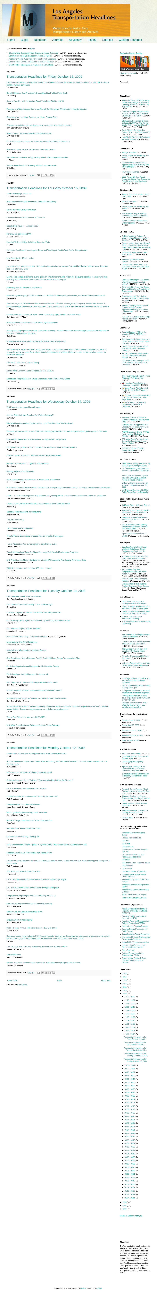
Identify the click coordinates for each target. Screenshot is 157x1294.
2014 (125, 977)
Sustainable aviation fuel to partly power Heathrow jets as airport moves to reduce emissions (135, 478)
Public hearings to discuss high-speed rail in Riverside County (33, 666)
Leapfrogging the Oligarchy (132, 762)
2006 (125, 1209)
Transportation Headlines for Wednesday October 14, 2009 (48, 401)
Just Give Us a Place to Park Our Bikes (23, 871)
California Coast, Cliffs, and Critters (135, 505)
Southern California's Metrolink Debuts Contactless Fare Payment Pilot (135, 420)
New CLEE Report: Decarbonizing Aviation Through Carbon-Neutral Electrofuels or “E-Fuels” (135, 114)
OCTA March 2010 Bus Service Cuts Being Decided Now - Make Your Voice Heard (42, 447)
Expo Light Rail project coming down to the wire (27, 812)
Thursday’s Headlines (130, 172)
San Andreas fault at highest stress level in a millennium (135, 636)
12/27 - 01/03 (130, 997)
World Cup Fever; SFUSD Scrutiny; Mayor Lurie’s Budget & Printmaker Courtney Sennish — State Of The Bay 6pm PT (135, 103)
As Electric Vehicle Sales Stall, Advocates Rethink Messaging (32, 59)
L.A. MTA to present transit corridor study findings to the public (33, 888)
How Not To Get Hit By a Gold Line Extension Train (28, 242)
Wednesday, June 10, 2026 (132, 735)
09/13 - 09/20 (130, 1076)
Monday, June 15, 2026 (131, 720)
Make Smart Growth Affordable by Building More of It (29, 133)
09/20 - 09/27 (130, 1072)
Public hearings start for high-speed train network (27, 674)
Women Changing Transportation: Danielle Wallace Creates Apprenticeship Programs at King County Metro (135, 309)
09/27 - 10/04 (130, 1069)
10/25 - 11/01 (130, 1027)
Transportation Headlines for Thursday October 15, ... (135, 1044)
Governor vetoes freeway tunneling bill (23, 837)
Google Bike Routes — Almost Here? (22, 226)
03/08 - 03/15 (130, 1167)
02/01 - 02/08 (130, 1184)
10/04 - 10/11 (130, 1065)
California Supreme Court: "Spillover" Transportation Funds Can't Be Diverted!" (40, 780)
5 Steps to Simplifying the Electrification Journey (132, 617)
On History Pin (127, 847)
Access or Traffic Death (131, 754)
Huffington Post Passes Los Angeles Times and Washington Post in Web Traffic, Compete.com (47, 250)
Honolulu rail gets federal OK (19, 234)
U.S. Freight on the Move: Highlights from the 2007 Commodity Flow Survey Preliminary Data (46, 560)
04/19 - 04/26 (130, 1147)
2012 (125, 984)
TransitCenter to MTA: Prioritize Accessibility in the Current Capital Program (135, 298)
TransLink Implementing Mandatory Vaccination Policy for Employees (135, 607)
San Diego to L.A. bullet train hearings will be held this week (32, 682)
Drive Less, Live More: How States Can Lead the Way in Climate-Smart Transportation (136, 289)
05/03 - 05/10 (130, 1140)
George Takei (127, 818)
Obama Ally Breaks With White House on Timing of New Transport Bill (36, 439)
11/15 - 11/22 (130, 1017)
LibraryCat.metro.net (128, 73)
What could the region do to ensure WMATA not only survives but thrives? (135, 282)
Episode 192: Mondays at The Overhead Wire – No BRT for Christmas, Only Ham (133, 769)
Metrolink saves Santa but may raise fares (24, 912)
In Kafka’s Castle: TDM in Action (20, 258)
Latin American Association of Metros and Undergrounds (133, 946)
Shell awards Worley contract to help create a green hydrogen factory (136, 465)
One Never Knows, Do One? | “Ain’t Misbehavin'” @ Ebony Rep (136, 377)
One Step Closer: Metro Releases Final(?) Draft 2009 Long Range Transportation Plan (43, 658)
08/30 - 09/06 (130, 1082)
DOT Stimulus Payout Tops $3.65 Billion (23, 628)
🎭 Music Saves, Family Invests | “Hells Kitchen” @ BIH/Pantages (135, 389)
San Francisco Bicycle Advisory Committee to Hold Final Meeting (135, 215)
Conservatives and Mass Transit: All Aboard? (26, 218)
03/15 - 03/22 (130, 1164)
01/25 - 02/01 (130, 1188)
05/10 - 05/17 (130, 1137)
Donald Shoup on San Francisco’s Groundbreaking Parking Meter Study (37, 93)
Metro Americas (128, 950)
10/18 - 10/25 (130, 1031)
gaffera (83, 1288)
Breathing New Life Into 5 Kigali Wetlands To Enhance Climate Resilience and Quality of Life (134, 549)
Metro (32, 49)
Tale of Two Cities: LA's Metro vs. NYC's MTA (26, 717)
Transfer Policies (14, 955)
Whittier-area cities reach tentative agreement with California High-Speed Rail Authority (43, 963)
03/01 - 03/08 (130, 1171)
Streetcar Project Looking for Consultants (24, 512)
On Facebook (127, 866)
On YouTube (127, 869)
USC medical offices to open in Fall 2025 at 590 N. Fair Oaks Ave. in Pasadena (135, 363)
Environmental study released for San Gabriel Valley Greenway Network (135, 348)
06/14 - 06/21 (130, 1120)
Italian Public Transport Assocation (135, 942)
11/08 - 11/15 (130, 1021)
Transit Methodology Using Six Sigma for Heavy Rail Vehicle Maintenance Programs (42, 552)
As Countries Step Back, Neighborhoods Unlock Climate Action (134, 572)
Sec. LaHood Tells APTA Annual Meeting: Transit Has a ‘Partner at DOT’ (37, 947)
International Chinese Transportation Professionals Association (136, 938)
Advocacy (75, 39)
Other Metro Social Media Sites (134, 898)
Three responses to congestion (20, 528)
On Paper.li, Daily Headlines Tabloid (136, 863)
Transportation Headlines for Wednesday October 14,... (135, 1049)
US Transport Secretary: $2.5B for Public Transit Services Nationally (135, 491)
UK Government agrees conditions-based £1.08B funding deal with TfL (135, 470)
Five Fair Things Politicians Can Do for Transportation (29, 820)
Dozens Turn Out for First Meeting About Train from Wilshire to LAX (35, 101)
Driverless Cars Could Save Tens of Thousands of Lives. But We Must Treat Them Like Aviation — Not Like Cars (136, 246)
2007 (125, 1206)
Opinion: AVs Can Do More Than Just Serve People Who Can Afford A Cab (135, 267)
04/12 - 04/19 (130, 1150)
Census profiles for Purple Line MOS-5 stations (27, 788)
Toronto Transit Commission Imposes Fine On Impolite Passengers (35, 536)
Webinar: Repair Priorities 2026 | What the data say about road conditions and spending (134, 705)
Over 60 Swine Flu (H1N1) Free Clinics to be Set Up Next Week (34, 455)
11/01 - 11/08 (130, 1024)
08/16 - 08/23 (130, 1089)
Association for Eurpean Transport (135, 926)
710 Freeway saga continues (19, 194)
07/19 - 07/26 (130, 1103)
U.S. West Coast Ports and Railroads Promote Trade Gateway (33, 725)
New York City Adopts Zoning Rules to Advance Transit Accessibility (136, 612)
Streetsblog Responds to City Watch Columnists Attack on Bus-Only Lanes (38, 379)
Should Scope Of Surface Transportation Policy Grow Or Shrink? (34, 690)
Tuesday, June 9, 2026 (131, 740)
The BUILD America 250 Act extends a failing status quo (136, 687)
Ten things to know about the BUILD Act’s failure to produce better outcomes (136, 681)
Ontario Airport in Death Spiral (19, 920)
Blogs (24, 39)
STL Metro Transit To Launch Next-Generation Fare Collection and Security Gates (135, 441)
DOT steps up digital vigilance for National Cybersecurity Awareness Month (38, 620)
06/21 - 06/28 (130, 1116)
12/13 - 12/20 (130, 1004)
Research (40, 39)
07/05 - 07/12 (130, 1110)
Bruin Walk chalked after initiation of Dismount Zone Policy (31, 202)
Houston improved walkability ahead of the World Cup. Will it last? (136, 643)
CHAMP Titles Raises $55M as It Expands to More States (31, 65)
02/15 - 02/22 (130, 1178)
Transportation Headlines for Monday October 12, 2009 (46, 748)
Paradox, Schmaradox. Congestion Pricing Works (28, 463)
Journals (57, 39)
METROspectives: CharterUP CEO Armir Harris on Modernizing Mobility (135, 434)
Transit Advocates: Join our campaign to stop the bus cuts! (31, 544)
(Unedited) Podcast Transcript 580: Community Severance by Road (135, 775)
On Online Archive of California (134, 872)
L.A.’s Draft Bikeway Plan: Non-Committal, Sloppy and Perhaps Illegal (36, 879)
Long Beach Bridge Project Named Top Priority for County (31, 896)
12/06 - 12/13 (130, 1007)
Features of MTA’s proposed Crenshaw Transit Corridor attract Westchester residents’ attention (47, 109)
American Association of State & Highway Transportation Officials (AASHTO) (134, 911)
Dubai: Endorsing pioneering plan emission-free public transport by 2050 (135, 485)
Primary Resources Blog (131, 838)
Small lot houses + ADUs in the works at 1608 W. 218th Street (134, 333)
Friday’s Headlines (129, 153)
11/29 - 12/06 (130, 1010)
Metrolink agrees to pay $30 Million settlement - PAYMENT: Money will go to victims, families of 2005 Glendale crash (56, 295)
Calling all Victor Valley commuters (21, 210)
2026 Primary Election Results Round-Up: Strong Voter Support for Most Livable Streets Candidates (136, 179)
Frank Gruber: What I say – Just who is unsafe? (27, 636)
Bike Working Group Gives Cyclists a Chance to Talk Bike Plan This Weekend (39, 423)
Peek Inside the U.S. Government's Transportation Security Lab (33, 479)
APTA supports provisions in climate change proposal (29, 772)
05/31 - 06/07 (130, 1127)
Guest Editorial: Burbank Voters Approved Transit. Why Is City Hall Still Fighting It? (135, 165)
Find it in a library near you (131, 1216)
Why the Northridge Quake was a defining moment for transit (135, 811)
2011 (125, 987)
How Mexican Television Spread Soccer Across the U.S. (134, 518)
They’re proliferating (15, 520)
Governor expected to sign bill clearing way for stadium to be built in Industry (39, 125)
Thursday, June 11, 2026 (131, 730)
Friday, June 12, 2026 (130, 725)
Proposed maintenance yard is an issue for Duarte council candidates (36, 341)
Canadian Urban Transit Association (136, 934)
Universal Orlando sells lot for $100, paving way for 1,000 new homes (136, 664)
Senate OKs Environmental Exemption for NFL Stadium (30, 371)
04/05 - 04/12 (130, 1154)
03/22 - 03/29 (130, 1161)
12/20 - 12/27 (130, 1000)
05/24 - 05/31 (130, 1130)
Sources (107, 39)
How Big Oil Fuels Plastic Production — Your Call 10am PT (136, 138)
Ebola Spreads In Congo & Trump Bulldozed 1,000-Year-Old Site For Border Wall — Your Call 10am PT (135, 123)
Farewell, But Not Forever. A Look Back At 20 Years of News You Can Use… (135, 791)
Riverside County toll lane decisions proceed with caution (31, 149)
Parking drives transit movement (20, 471)
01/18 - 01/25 (130, 1191)
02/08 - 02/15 (130, 1181)
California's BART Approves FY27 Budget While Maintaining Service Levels (135, 427)
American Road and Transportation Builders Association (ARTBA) (135, 922)
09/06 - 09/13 (130, 1079)
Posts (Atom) (22, 985)
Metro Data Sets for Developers (134, 895)
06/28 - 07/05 (130, 1113)
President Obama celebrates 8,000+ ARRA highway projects (32, 322)
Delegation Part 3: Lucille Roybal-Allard (23, 804)
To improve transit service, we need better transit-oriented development (135, 692)
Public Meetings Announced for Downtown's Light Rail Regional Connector (38, 141)
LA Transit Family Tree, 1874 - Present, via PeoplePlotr (133, 856)
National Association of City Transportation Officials (132, 954)
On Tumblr (126, 844)
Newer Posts (12, 981)
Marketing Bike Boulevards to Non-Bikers (24, 288)
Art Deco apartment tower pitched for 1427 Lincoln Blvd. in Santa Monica (135, 355)
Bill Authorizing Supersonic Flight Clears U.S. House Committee (33, 53)
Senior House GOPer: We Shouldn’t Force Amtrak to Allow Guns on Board (38, 504)
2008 (125, 1202)
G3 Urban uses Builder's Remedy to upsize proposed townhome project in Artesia (136, 341)
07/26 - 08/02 (130, 1099)
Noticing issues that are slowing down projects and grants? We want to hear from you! (136, 698)
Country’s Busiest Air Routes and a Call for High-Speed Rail (32, 796)
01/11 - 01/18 (130, 1195)
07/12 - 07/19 (130, 1106)
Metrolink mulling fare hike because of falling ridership (29, 904)
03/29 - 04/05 (130, 1157)
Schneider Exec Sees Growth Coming (23, 363)
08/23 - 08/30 (130, 1086)
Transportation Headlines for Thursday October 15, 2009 (46, 188)
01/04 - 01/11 (130, 1198)
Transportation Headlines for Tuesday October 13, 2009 (46, 591)
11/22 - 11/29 (130, 1014)
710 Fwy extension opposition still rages (23, 407)
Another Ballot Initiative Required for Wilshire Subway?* (30, 415)
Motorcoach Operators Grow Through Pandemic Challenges (134, 602)
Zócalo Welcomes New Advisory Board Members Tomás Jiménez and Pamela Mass (134, 527)
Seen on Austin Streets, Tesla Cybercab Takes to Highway (31, 62)
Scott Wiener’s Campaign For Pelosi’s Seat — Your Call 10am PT (135, 131)
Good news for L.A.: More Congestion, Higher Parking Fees (32, 117)
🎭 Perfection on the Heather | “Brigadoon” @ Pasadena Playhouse (134, 404)
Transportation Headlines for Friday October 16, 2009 (44, 76)
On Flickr (125, 841)
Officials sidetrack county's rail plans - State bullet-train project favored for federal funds (44, 314)
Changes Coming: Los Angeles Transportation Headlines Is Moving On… (135, 798)
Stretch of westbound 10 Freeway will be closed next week (31, 165)
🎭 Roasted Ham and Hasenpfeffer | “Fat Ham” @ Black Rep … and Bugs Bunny (136, 397)
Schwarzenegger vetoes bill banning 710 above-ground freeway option (36, 698)
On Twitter (126, 860)
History (91, 39)
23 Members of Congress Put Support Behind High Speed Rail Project (36, 753)
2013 (125, 980)
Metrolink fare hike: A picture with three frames (26, 650)
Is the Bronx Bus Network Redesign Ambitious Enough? (136, 318)
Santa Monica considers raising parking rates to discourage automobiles (37, 157)
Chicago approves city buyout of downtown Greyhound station (134, 650)
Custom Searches (130, 39)
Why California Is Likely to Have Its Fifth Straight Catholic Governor (135, 511)
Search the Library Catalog (131, 53)
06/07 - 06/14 (130, 1123)
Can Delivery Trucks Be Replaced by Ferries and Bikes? (30, 56)
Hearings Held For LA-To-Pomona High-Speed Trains (29, 853)
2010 (125, 990)
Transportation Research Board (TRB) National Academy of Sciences (134, 960)
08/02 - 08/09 (130, 1096)
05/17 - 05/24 (130, 1133)
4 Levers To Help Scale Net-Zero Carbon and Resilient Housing (134, 557)
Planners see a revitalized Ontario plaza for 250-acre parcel (32, 928)
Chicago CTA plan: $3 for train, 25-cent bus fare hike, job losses (34, 612)
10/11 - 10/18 (130, 1034)
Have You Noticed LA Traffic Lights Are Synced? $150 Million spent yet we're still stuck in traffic (47, 845)
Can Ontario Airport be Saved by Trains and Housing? (29, 604)
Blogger (99, 1288)
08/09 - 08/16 (130, 1093)
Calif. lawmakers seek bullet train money (24, 596)
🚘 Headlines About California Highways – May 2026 (133, 384)
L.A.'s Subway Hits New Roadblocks (22, 642)
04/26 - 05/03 (130, 1144)
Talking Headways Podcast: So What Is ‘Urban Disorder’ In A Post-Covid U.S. (135, 238)
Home (11, 39)
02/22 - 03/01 (130, 1174)
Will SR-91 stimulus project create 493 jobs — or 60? (29, 568)
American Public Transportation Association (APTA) (134, 917)
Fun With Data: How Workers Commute (23, 828)
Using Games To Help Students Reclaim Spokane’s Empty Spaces (135, 585)
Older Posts (105, 981)
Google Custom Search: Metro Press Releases (134, 876)
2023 (125, 973)
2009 (125, 994)
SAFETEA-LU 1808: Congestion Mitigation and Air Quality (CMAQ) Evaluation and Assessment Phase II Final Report (56, 496)
